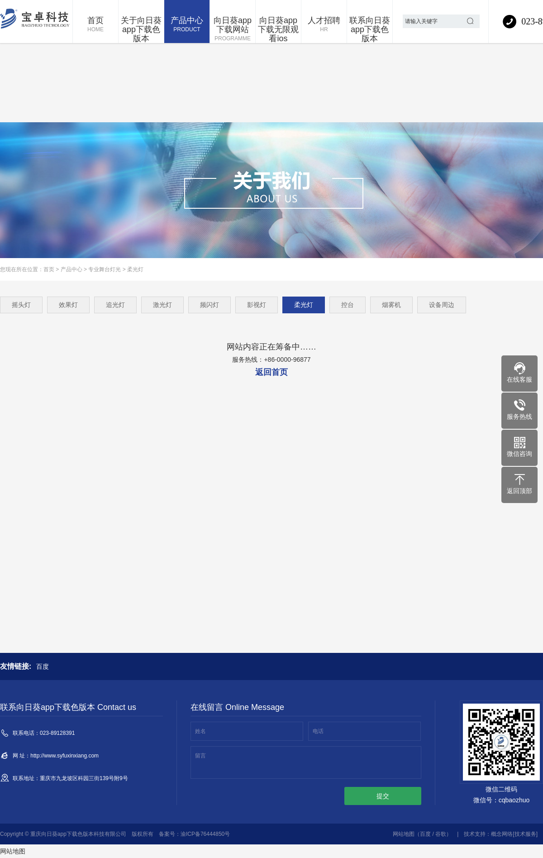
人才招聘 (324, 25)
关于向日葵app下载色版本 (141, 29)
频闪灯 (209, 304)
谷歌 (440, 834)
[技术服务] (525, 834)
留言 (200, 756)
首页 (95, 25)
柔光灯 (135, 269)
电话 (318, 731)
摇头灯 (21, 304)
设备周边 (441, 304)
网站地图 (403, 834)
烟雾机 (391, 304)
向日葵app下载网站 (232, 29)
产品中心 (187, 25)
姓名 (200, 731)
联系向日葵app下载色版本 (369, 29)
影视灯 (256, 304)
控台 (347, 304)
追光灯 (115, 304)
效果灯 (68, 304)
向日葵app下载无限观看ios (278, 29)
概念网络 (502, 834)
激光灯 (162, 304)
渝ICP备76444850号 (205, 834)
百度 (42, 666)
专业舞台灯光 (104, 269)
